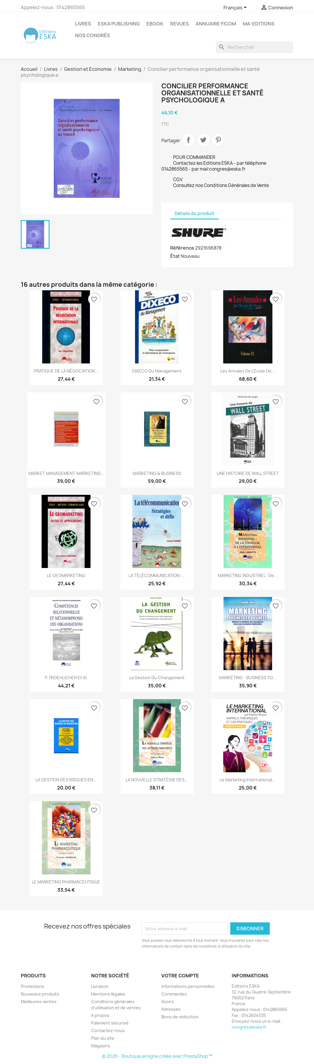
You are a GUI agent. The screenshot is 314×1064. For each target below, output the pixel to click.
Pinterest (218, 140)
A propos (100, 1015)
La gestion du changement (157, 677)
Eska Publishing (119, 23)
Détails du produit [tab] (194, 213)
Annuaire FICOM (216, 23)
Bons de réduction (180, 1017)
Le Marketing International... (248, 779)
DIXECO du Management (157, 371)
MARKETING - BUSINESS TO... (247, 677)
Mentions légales (108, 994)
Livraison (100, 986)
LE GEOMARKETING (66, 575)
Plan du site (102, 1038)
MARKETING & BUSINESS (157, 473)
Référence (182, 248)
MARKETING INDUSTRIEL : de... (247, 575)
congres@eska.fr (249, 1027)
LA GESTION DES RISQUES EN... (66, 779)
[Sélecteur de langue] (236, 7)
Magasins (100, 1045)
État (175, 256)
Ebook (154, 23)
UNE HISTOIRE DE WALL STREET (248, 473)
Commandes (174, 994)
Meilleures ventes (39, 1001)
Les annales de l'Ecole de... (247, 371)
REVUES (179, 23)
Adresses (171, 1009)
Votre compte (180, 975)
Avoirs (167, 1001)
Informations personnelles (187, 986)
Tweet (203, 140)
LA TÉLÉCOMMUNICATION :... (157, 575)
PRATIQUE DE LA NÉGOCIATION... (66, 371)
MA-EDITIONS (258, 23)
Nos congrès (92, 35)
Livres (83, 23)
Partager (188, 140)
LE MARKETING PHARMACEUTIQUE (66, 882)
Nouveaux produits (40, 994)
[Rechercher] (254, 47)
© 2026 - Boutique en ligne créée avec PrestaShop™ (157, 1056)
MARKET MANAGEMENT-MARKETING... (66, 473)
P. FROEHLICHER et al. (66, 677)
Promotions (32, 986)
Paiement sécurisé (110, 1023)
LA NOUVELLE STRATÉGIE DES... (157, 779)
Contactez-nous (108, 1030)
